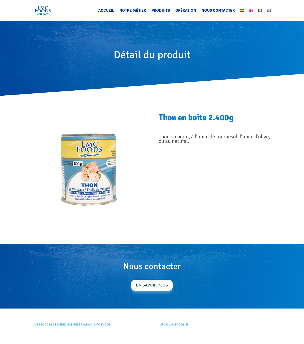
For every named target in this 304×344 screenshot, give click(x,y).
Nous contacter (218, 11)
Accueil (106, 11)
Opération (185, 11)
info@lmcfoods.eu (174, 324)
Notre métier (132, 11)
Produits (161, 11)
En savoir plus (152, 285)
